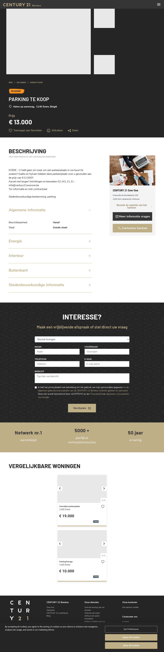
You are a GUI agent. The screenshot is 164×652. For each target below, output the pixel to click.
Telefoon (40, 359)
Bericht (39, 371)
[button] (61, 489)
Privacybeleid (96, 393)
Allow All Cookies (131, 645)
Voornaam (91, 346)
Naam (38, 346)
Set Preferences (131, 629)
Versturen (82, 408)
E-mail (88, 359)
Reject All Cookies (131, 637)
